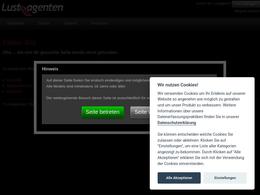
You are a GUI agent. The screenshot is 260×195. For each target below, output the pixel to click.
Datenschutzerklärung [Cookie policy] (177, 123)
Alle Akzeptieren (179, 178)
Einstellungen (225, 178)
